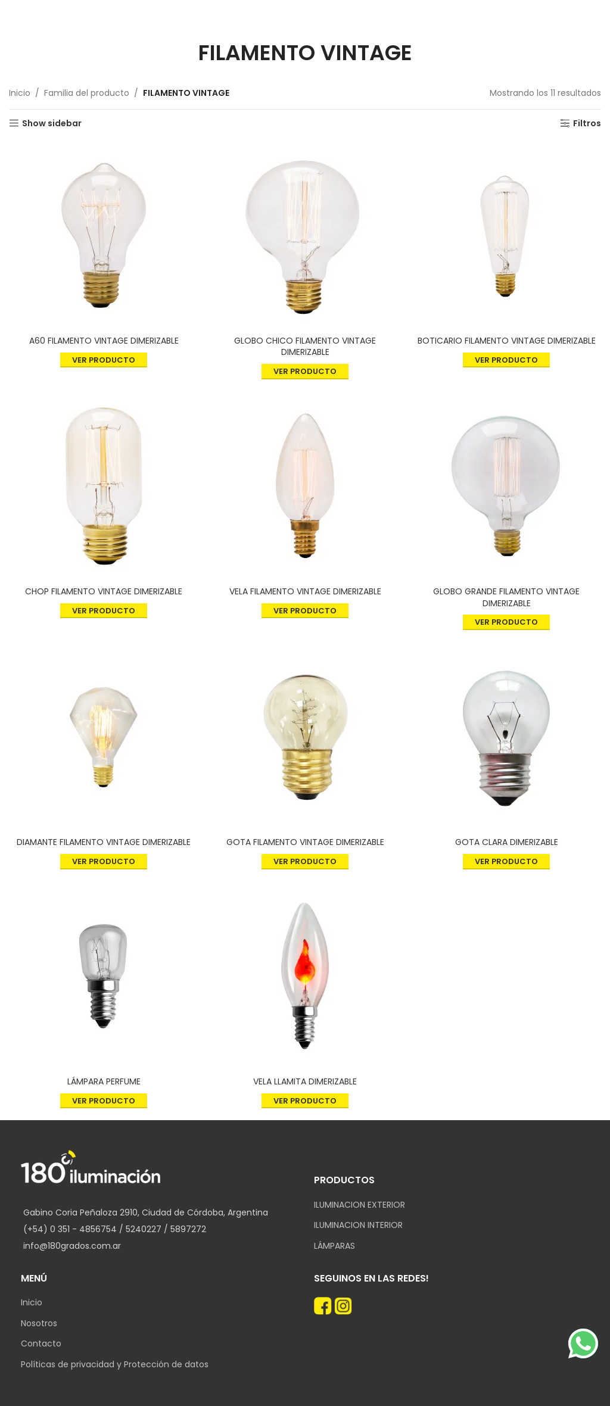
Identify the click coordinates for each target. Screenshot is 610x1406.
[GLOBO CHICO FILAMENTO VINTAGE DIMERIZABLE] (305, 235)
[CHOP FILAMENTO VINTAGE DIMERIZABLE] (103, 486)
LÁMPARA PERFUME (104, 1081)
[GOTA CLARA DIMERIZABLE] (506, 736)
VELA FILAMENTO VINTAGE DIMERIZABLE (305, 591)
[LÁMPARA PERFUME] (103, 976)
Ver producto (103, 360)
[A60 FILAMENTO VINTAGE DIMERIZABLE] (103, 235)
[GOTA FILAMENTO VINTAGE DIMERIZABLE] (305, 736)
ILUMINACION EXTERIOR (359, 1205)
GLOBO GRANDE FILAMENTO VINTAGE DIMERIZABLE (506, 597)
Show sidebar (52, 124)
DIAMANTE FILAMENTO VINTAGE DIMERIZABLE (104, 842)
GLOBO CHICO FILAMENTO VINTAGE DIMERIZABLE (305, 346)
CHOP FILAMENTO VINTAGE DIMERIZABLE (103, 591)
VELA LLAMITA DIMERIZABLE (305, 1081)
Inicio (19, 93)
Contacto (41, 1343)
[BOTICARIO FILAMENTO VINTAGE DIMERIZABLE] (506, 235)
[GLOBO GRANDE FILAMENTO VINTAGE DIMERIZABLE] (506, 486)
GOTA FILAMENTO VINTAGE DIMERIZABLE (305, 842)
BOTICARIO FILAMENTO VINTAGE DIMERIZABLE (507, 341)
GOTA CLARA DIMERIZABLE (506, 842)
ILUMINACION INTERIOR (358, 1225)
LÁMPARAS (334, 1246)
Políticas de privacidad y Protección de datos (114, 1364)
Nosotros (39, 1323)
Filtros (587, 124)
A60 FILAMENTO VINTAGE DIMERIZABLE (104, 341)
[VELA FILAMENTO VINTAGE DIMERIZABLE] (305, 486)
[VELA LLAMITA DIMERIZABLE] (305, 976)
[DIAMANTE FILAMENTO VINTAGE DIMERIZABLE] (103, 736)
